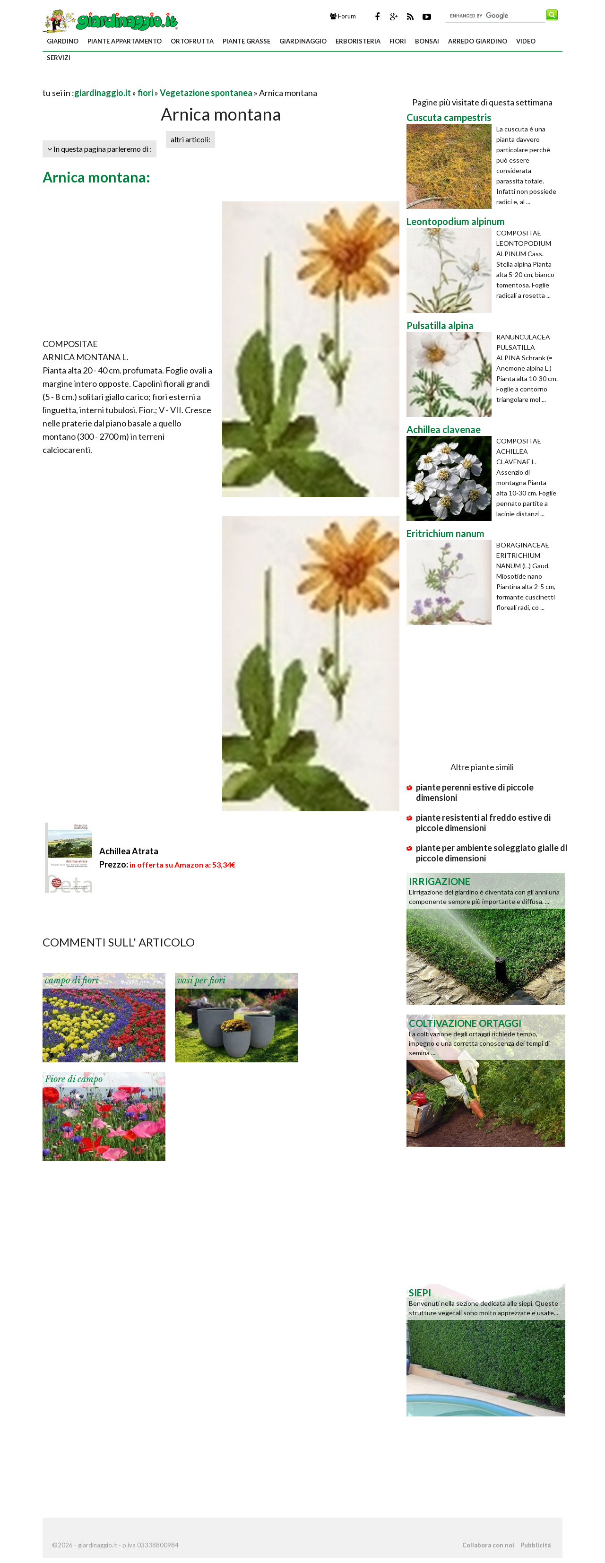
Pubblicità (535, 1545)
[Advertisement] (153, 81)
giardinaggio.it (102, 92)
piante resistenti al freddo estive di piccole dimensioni (483, 822)
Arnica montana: (96, 176)
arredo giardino (477, 41)
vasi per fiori (201, 980)
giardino (62, 41)
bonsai (427, 41)
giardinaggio (303, 41)
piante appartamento (124, 41)
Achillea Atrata (128, 851)
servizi (58, 57)
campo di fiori (71, 980)
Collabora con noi (488, 1545)
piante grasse (246, 41)
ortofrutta (192, 41)
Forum (343, 16)
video (526, 41)
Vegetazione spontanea (206, 92)
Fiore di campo (74, 1079)
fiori (397, 41)
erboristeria (358, 41)
